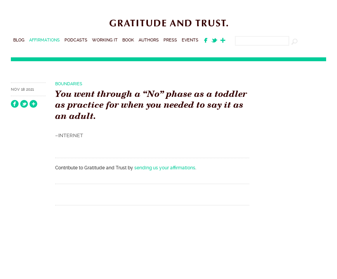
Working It (105, 40)
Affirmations (44, 40)
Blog (18, 40)
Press (170, 40)
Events (190, 40)
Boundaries (68, 83)
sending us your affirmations (164, 167)
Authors (149, 40)
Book (128, 40)
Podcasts (75, 40)
